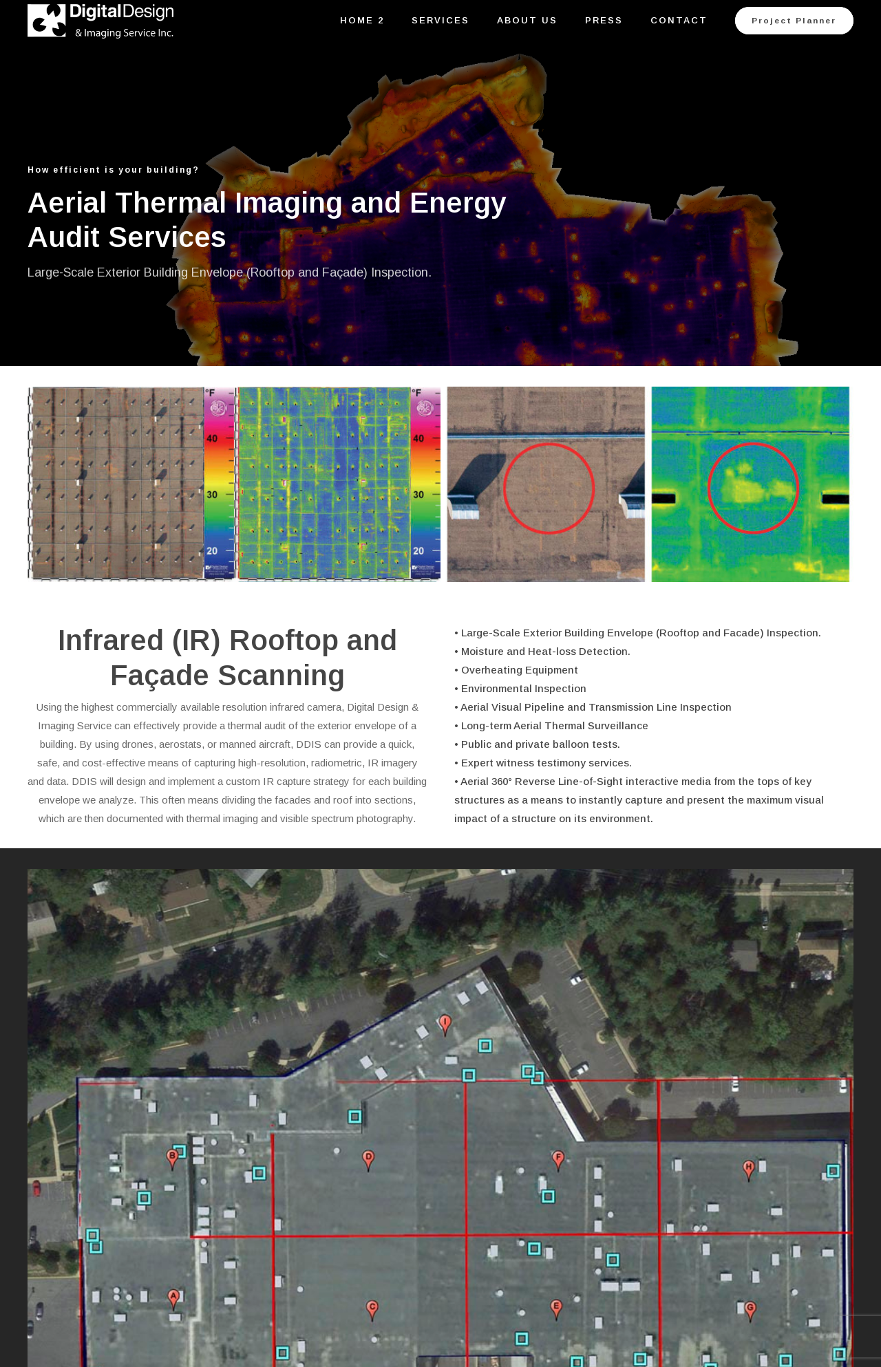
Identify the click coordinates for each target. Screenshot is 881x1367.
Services (440, 20)
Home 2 (362, 20)
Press (604, 20)
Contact (679, 20)
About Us (527, 20)
